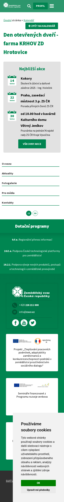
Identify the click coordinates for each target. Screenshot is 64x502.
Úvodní (7, 20)
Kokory (26, 78)
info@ (27, 312)
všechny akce (32, 143)
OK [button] (38, 483)
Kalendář (29, 20)
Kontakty (7, 202)
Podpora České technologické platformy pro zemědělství (32, 253)
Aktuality (7, 173)
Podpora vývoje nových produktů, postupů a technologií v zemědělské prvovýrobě (32, 267)
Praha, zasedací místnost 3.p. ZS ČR (35, 98)
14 (12, 81)
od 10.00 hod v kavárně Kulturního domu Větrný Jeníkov (38, 120)
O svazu (6, 163)
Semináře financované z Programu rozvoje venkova (32, 395)
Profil (40, 5)
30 (12, 116)
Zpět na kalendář (41, 26)
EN (35, 213)
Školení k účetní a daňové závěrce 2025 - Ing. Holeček (36, 85)
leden (12, 84)
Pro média (8, 193)
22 (12, 97)
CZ (29, 213)
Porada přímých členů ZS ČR (37, 106)
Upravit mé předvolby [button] (38, 490)
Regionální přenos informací (32, 239)
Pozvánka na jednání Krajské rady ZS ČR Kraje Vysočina (37, 133)
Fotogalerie (9, 183)
